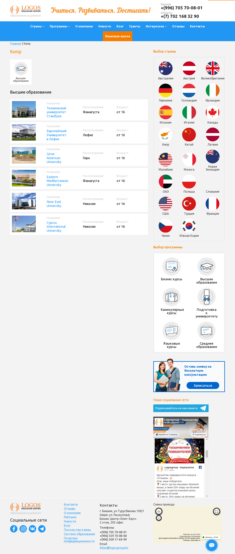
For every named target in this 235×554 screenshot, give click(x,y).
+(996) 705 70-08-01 (182, 7)
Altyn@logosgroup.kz (114, 547)
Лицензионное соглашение (190, 536)
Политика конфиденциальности (79, 540)
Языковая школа (117, 36)
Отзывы (178, 26)
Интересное (156, 26)
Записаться (203, 385)
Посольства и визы (77, 529)
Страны (37, 26)
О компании (84, 26)
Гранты (134, 26)
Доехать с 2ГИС (211, 537)
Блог (120, 26)
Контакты (197, 26)
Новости (104, 26)
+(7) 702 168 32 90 (180, 16)
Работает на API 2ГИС (191, 534)
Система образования (79, 534)
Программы (60, 26)
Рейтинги (70, 517)
